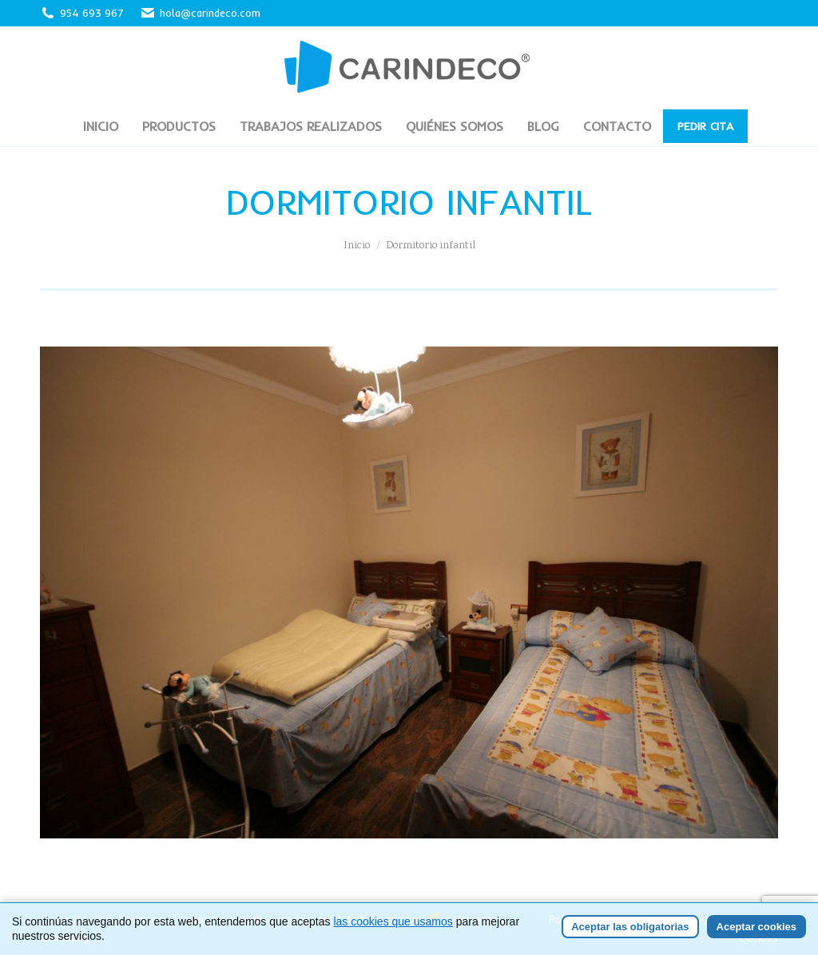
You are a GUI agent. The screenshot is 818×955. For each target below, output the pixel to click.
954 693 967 (92, 12)
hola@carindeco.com (200, 13)
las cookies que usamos (392, 921)
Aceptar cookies (756, 927)
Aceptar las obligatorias (630, 927)
